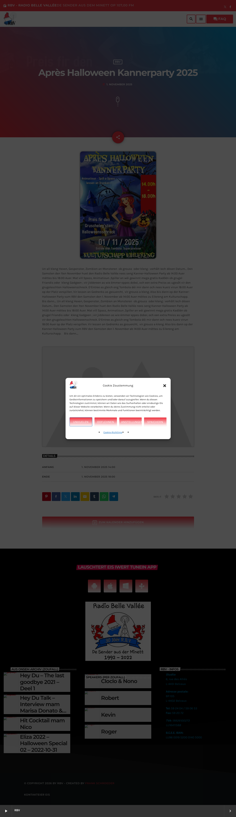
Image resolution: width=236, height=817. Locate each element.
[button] (165, 385)
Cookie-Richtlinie (113, 432)
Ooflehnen (105, 422)
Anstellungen (131, 422)
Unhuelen (80, 422)
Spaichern (155, 422)
